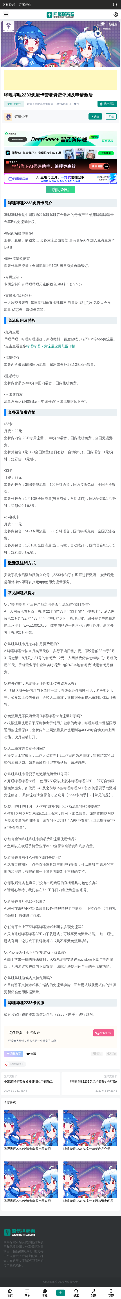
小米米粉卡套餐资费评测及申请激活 (28, 1081)
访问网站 (107, 104)
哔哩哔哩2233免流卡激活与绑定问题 (88, 1201)
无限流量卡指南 (44, 104)
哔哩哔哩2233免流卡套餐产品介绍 (27, 1148)
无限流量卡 (14, 103)
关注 (95, 116)
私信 (111, 116)
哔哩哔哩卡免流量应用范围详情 (51, 346)
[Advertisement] (60, 80)
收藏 (31, 1054)
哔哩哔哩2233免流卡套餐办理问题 (93, 1081)
